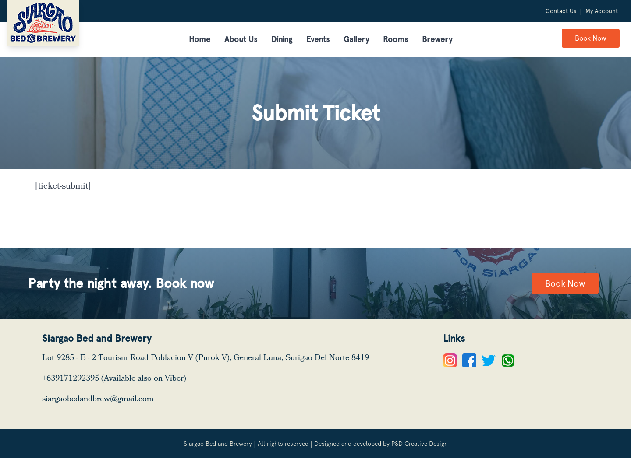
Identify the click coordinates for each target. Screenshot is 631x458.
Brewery (437, 39)
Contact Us (561, 10)
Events (318, 39)
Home (199, 39)
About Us (240, 39)
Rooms (395, 39)
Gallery (356, 39)
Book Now (590, 38)
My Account (601, 10)
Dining (281, 39)
